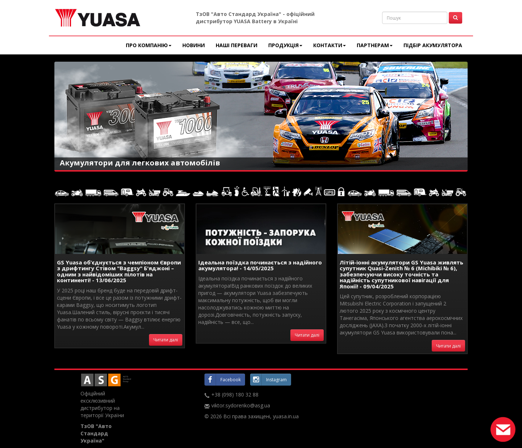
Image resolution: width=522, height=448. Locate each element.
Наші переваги (236, 45)
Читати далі (165, 340)
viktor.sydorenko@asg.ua (240, 405)
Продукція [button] (285, 45)
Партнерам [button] (375, 45)
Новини (193, 45)
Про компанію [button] (148, 45)
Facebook (222, 379)
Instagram (268, 379)
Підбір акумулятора (432, 45)
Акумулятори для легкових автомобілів (140, 163)
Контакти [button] (329, 45)
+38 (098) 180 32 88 (234, 394)
